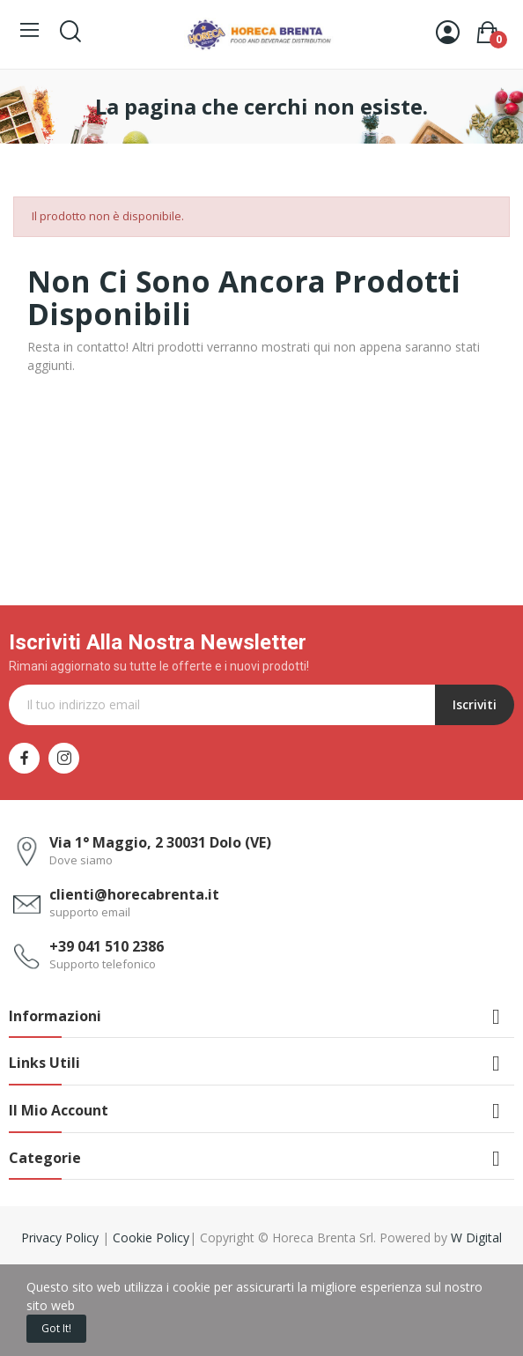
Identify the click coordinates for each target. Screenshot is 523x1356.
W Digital (476, 1237)
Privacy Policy (61, 1237)
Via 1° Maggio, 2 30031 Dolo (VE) (160, 842)
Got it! (56, 1328)
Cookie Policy (151, 1237)
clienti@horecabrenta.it (134, 894)
